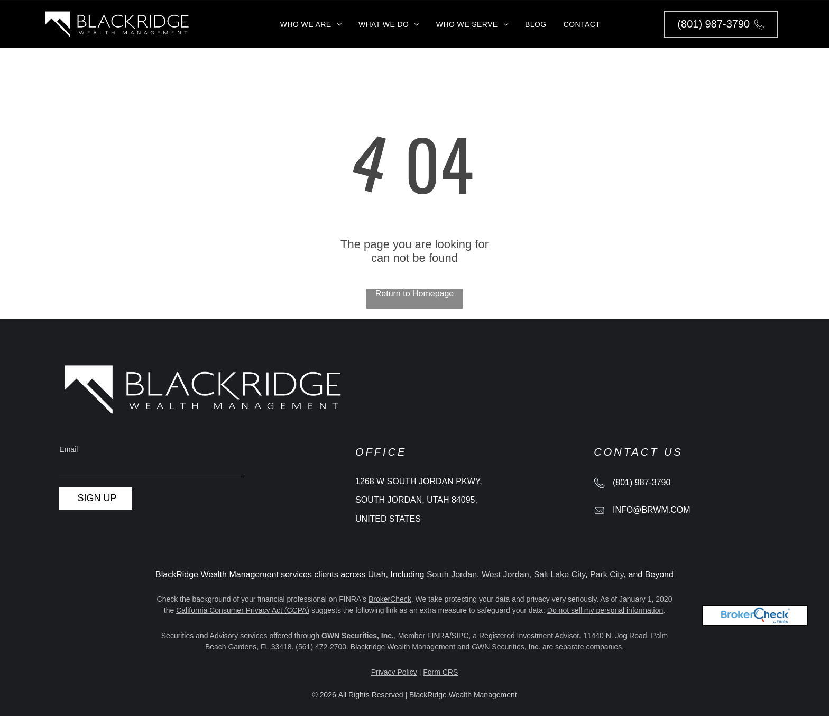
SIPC (460, 635)
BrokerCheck (390, 599)
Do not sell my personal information (605, 610)
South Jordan (452, 574)
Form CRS (440, 672)
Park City (607, 574)
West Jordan (505, 574)
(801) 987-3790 (641, 482)
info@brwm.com (651, 509)
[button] (721, 24)
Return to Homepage (414, 293)
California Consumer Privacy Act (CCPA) (242, 610)
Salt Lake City (559, 574)
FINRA (438, 635)
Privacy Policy (394, 672)
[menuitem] (311, 24)
